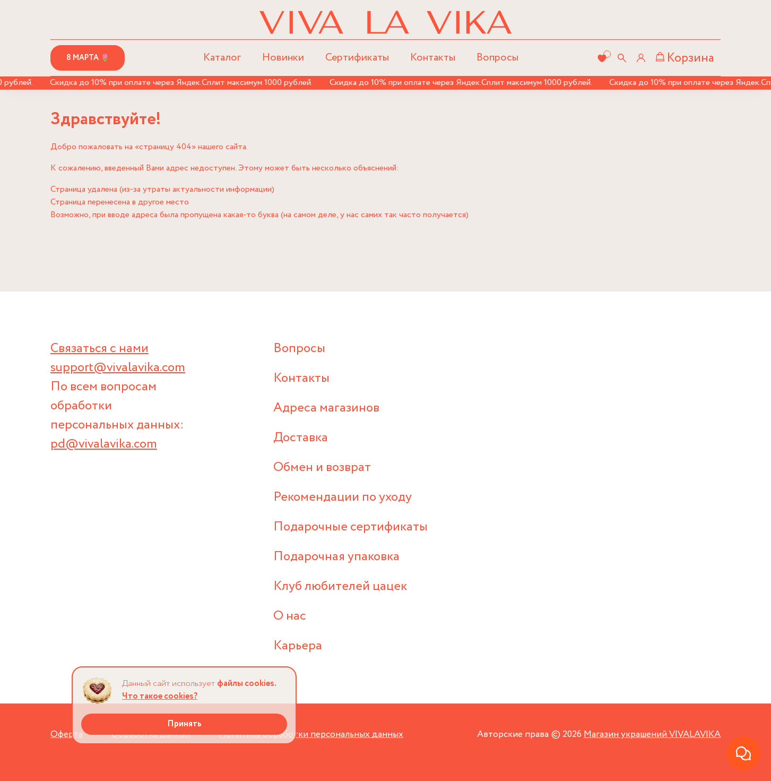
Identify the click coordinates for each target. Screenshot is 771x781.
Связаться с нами (99, 348)
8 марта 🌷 (87, 58)
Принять (184, 724)
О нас (289, 616)
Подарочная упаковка (336, 556)
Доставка (300, 437)
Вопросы (497, 57)
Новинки (283, 57)
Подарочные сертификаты (350, 527)
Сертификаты (357, 57)
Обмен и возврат (322, 467)
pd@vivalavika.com (103, 444)
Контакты (432, 57)
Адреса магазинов (326, 408)
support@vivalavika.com (117, 367)
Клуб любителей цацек (340, 586)
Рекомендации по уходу (342, 497)
